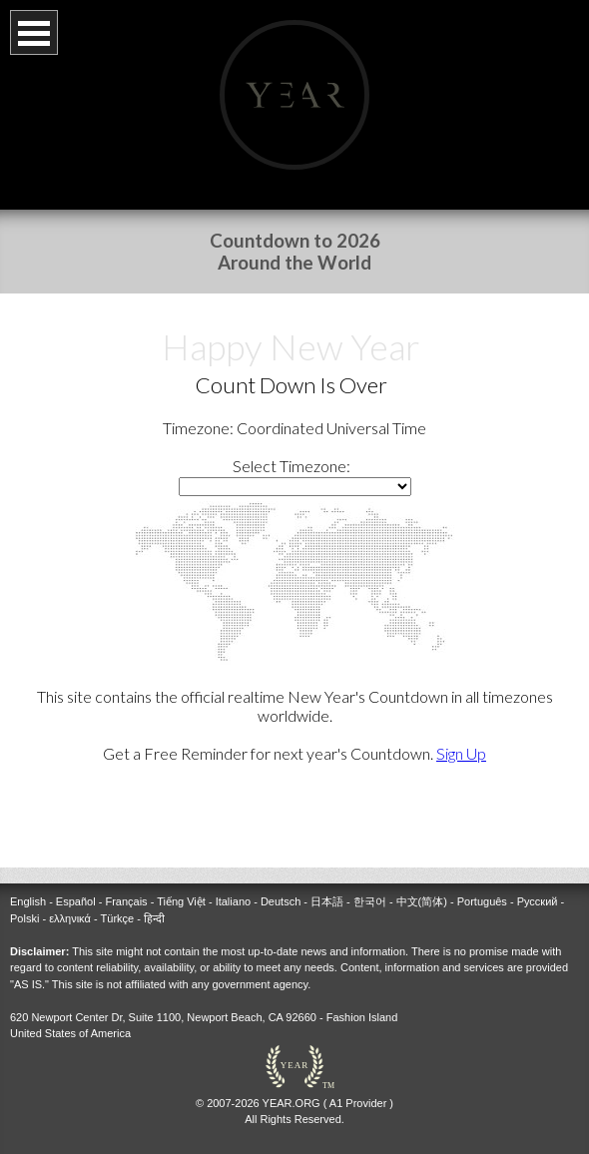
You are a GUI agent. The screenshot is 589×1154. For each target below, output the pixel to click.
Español (76, 885)
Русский (537, 885)
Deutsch (280, 885)
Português (482, 885)
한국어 (369, 885)
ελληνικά (70, 902)
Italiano (233, 885)
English (28, 885)
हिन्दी (154, 902)
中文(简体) (421, 885)
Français (126, 885)
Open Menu (34, 32)
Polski (24, 902)
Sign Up (461, 753)
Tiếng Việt (181, 885)
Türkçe (118, 902)
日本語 (326, 885)
